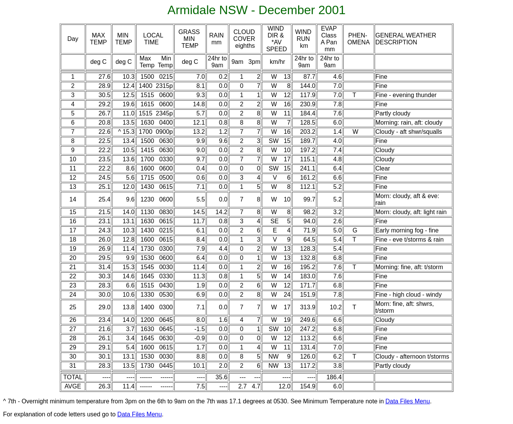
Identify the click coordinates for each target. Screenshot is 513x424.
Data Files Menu (407, 401)
